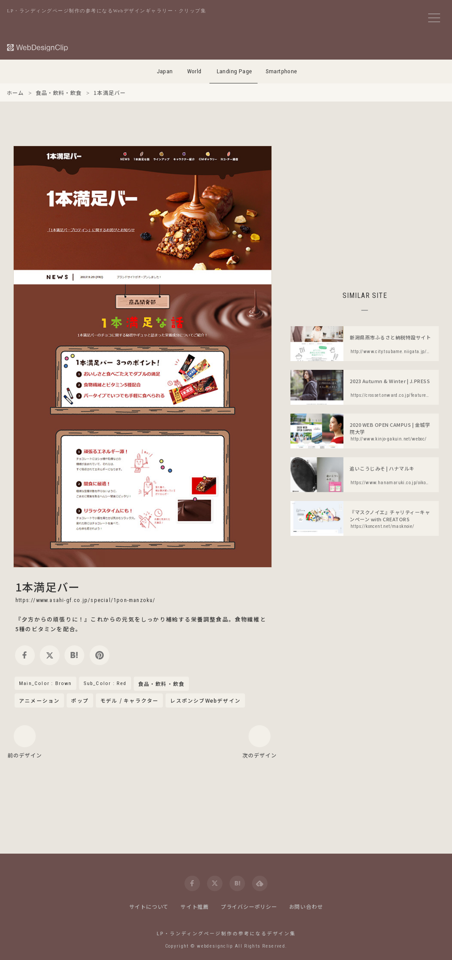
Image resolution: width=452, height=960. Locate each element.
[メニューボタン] (434, 18)
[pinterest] (99, 655)
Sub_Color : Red (105, 683)
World (194, 71)
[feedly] (259, 883)
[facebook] (25, 655)
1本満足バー (47, 587)
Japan (165, 71)
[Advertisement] (364, 207)
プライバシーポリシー (249, 906)
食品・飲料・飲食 (161, 684)
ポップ (80, 700)
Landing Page (234, 71)
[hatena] (74, 655)
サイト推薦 (195, 906)
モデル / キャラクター (129, 700)
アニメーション (39, 700)
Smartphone (282, 71)
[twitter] (50, 655)
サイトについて (149, 906)
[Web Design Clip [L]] (38, 47)
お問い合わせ (306, 906)
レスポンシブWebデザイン (205, 700)
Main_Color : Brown (45, 683)
